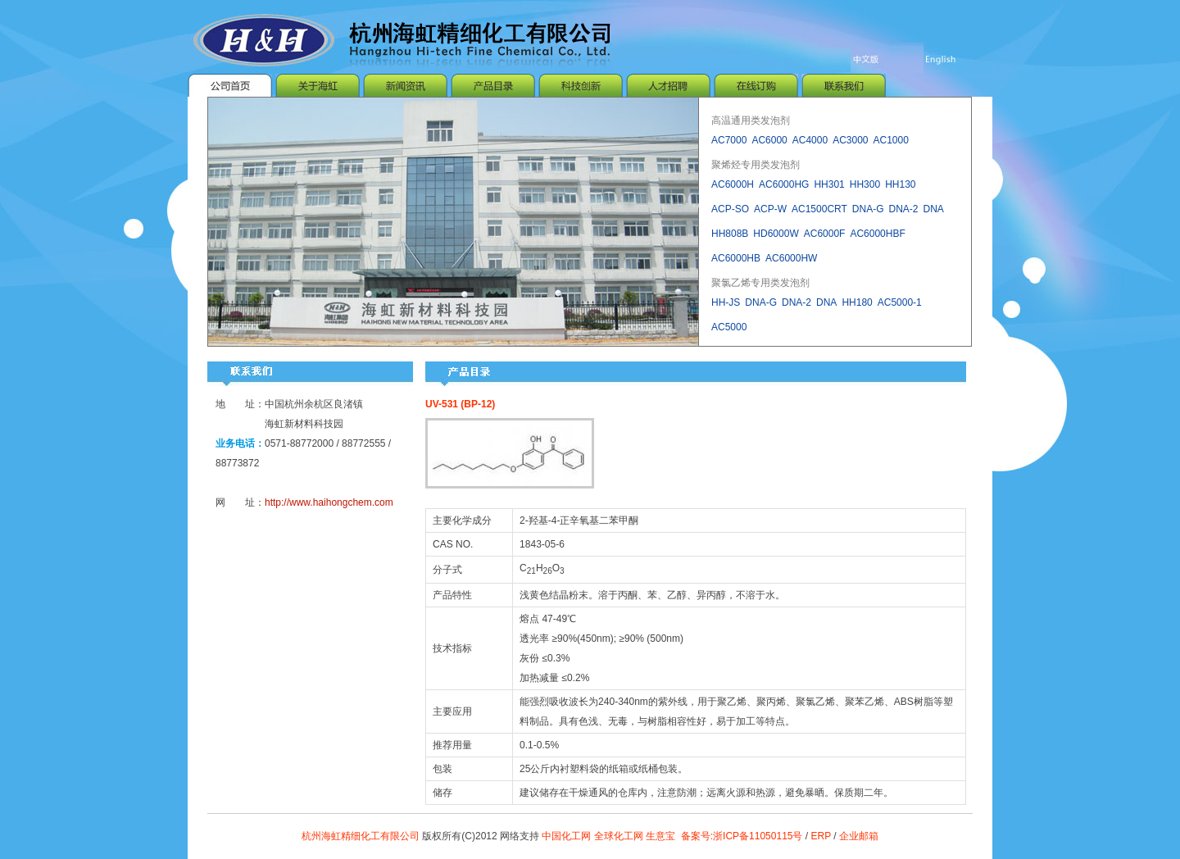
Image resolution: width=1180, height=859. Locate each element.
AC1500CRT (819, 210)
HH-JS (725, 304)
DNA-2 (904, 210)
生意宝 (660, 836)
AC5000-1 (900, 304)
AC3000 (850, 142)
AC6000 (769, 142)
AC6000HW (791, 260)
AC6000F (825, 235)
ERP (820, 836)
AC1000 (891, 142)
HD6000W (775, 235)
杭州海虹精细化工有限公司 (361, 836)
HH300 (865, 186)
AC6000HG (784, 186)
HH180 (857, 304)
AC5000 (729, 328)
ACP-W (770, 210)
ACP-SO (730, 210)
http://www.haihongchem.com (329, 502)
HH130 (900, 186)
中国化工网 (566, 836)
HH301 (829, 186)
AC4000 (810, 142)
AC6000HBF (877, 235)
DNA (934, 210)
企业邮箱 (858, 836)
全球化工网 (618, 836)
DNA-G (868, 210)
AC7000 (729, 142)
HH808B (729, 235)
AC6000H (732, 186)
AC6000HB (735, 260)
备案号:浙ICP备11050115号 (743, 836)
